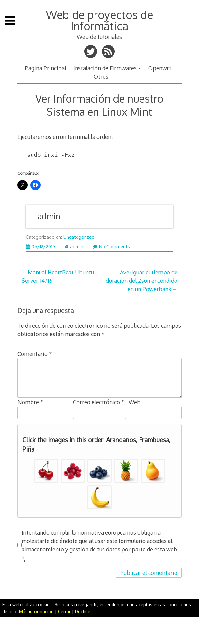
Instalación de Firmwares (105, 68)
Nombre (30, 402)
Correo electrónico (98, 402)
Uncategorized (79, 237)
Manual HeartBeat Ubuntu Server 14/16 (58, 276)
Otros (101, 76)
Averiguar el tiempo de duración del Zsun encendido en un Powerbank (141, 281)
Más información (36, 611)
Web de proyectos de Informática (99, 20)
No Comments (111, 246)
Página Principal (45, 68)
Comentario (34, 353)
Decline (82, 611)
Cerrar (64, 611)
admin (49, 216)
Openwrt (159, 68)
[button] (46, 471)
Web (134, 402)
